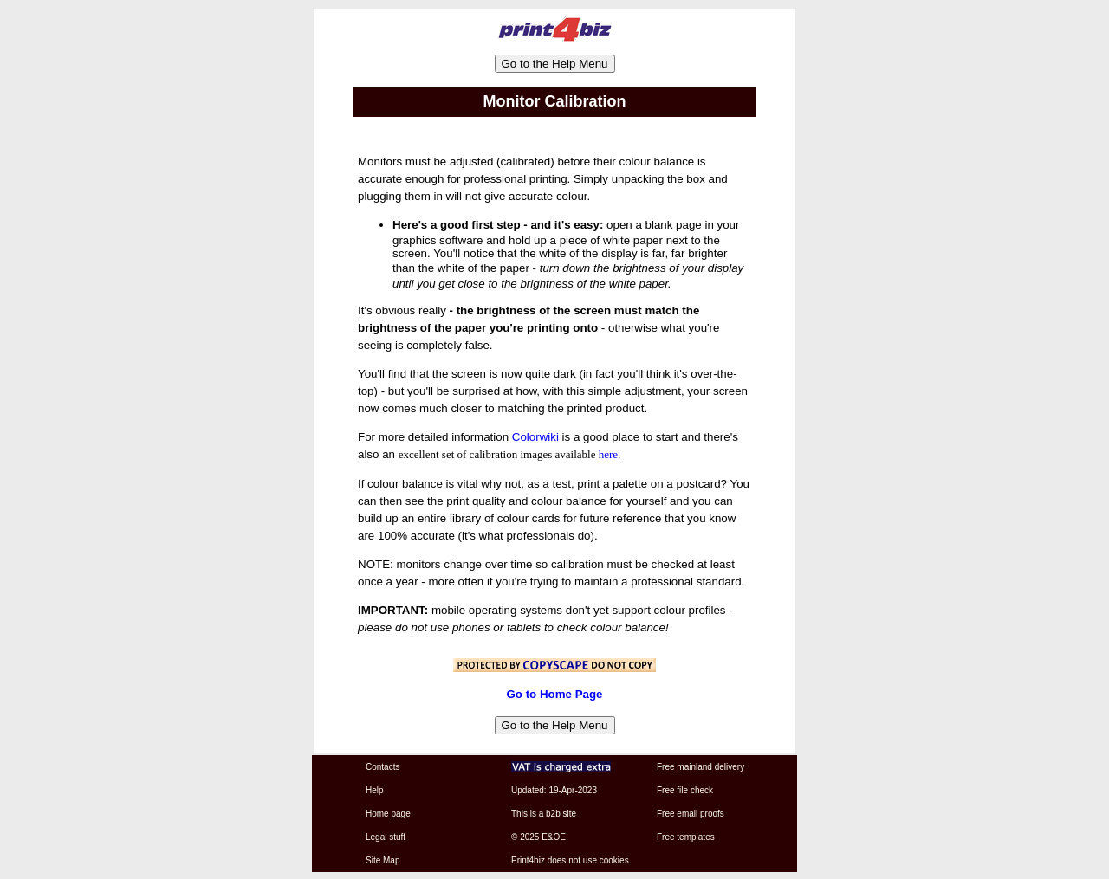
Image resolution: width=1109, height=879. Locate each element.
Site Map (382, 860)
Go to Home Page (554, 694)
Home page (388, 813)
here (608, 454)
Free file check (685, 790)
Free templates (686, 837)
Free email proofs (690, 813)
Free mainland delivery (700, 767)
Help (375, 790)
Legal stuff (385, 837)
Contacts (382, 767)
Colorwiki (535, 436)
